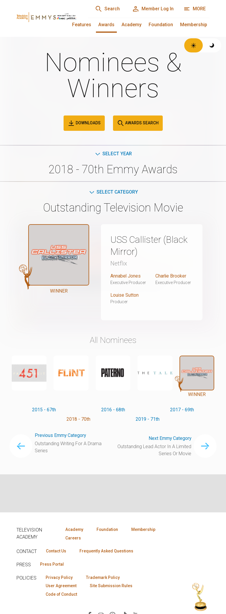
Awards (106, 24)
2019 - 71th (147, 419)
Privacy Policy (59, 577)
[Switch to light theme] (193, 45)
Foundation (161, 24)
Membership (193, 24)
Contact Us (56, 551)
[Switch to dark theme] (212, 45)
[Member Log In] (152, 9)
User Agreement (61, 586)
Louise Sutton (124, 295)
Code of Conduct (62, 594)
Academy (132, 24)
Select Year (113, 153)
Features (81, 24)
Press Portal (52, 564)
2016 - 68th (113, 409)
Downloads (84, 123)
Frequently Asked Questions (108, 551)
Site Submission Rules (112, 586)
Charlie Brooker (171, 275)
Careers (73, 538)
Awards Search (138, 123)
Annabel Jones (125, 275)
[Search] (106, 9)
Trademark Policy (104, 577)
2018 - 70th (78, 419)
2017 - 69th (182, 409)
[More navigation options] (195, 9)
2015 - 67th (44, 409)
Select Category (113, 192)
